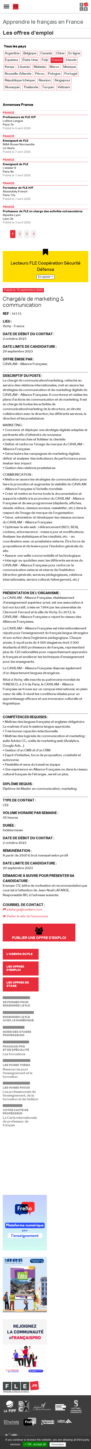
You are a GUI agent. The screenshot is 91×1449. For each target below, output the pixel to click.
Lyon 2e (45, 214)
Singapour (62, 80)
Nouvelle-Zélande (18, 73)
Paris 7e (45, 120)
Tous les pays (15, 46)
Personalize (57, 1444)
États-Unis (30, 60)
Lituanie (24, 67)
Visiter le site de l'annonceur (25, 916)
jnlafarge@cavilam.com (22, 909)
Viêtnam (64, 87)
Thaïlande (31, 87)
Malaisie (40, 67)
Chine (60, 53)
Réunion (45, 80)
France (57, 60)
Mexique (69, 67)
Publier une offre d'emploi (39, 933)
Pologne (54, 73)
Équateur (12, 60)
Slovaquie (12, 87)
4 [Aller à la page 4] (34, 234)
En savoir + (45, 276)
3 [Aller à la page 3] (27, 234)
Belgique (29, 53)
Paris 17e (45, 191)
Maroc (54, 67)
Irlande (71, 60)
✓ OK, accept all (35, 1444)
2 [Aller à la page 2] (20, 234)
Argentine (12, 53)
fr (16, 6)
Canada (46, 53)
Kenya (9, 67)
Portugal (70, 73)
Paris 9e (45, 167)
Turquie (48, 87)
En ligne (74, 53)
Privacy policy (75, 1444)
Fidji (45, 60)
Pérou (39, 73)
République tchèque (20, 80)
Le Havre (45, 144)
